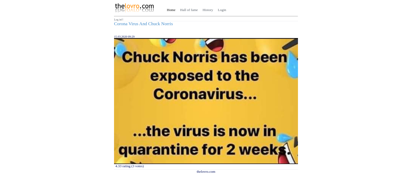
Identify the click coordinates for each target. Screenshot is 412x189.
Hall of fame (189, 10)
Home (171, 10)
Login (222, 10)
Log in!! (118, 19)
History (208, 10)
